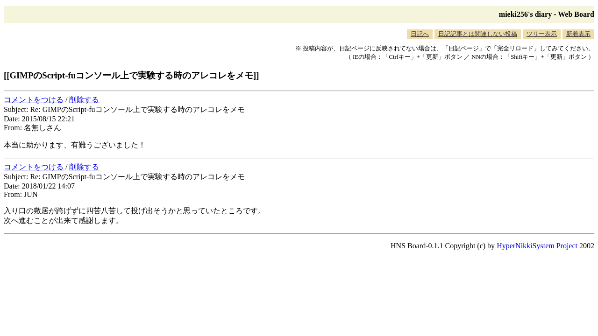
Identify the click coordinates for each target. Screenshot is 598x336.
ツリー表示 (542, 33)
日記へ (420, 33)
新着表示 (578, 33)
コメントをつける (34, 100)
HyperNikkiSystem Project (537, 246)
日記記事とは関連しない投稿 (477, 33)
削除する (84, 100)
